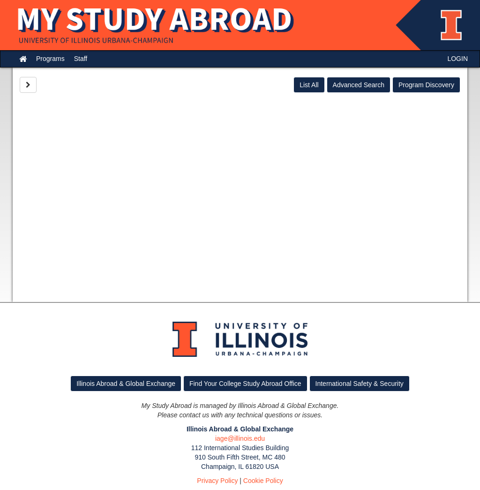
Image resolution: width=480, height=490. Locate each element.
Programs (50, 58)
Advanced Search (359, 85)
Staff (81, 58)
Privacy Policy (217, 480)
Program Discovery (426, 85)
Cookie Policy (263, 480)
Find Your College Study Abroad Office (245, 383)
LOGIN (457, 58)
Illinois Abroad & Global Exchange (125, 383)
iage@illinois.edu (240, 438)
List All (309, 85)
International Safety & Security (359, 383)
